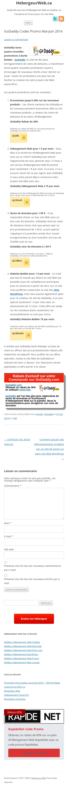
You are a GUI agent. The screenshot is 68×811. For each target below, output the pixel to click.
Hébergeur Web (38, 778)
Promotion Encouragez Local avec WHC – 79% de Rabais (32, 682)
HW (15, 418)
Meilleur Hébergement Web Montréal (23, 646)
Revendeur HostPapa (14, 699)
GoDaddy (48, 414)
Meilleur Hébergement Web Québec (22, 642)
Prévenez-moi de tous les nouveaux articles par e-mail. (32, 581)
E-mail (8, 536)
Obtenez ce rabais (34, 753)
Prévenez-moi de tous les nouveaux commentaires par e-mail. (32, 567)
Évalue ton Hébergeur (34, 618)
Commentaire (12, 485)
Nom (7, 523)
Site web (9, 549)
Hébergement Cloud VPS (16, 694)
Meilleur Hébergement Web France (21, 658)
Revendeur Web (12, 690)
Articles (39, 414)
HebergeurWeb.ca (34, 3)
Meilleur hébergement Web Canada (21, 662)
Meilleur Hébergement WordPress (21, 654)
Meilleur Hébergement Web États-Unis (23, 650)
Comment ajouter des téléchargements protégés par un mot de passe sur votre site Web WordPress (49, 449)
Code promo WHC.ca (14, 686)
